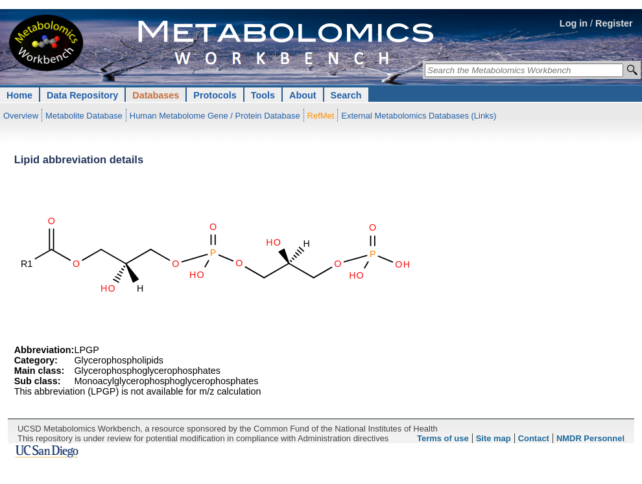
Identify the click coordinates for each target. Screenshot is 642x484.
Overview (20, 116)
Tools (263, 95)
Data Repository (82, 95)
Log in (574, 23)
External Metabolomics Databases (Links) (418, 116)
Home (19, 95)
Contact (533, 438)
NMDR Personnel (590, 438)
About (302, 95)
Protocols (214, 95)
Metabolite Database (84, 116)
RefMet (321, 116)
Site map (493, 438)
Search (346, 95)
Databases (155, 95)
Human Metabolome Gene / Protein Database (215, 116)
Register (614, 23)
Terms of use (443, 438)
